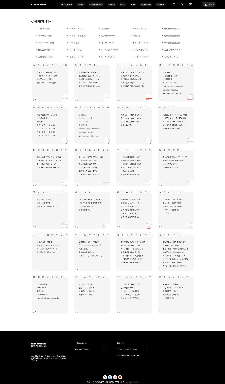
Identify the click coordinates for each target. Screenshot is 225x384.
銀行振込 (82, 115)
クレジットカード (86, 118)
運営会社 (121, 343)
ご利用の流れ (42, 28)
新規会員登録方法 (170, 42)
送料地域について (44, 56)
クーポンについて (139, 56)
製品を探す (104, 28)
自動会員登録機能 (170, 35)
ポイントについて (139, 42)
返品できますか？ (170, 49)
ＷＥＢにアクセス (76, 28)
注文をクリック (106, 35)
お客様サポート (82, 349)
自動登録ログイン (44, 49)
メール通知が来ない (108, 49)
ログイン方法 (74, 49)
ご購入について (169, 56)
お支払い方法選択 (76, 35)
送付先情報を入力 (170, 28)
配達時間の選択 (43, 35)
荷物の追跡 (72, 42)
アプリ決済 (83, 125)
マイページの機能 (44, 42)
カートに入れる (138, 28)
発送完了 (135, 35)
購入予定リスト (106, 42)
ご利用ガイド (81, 343)
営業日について (75, 56)
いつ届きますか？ (139, 49)
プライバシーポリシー (127, 349)
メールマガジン (106, 56)
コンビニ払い (84, 121)
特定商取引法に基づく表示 (129, 355)
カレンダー (84, 245)
